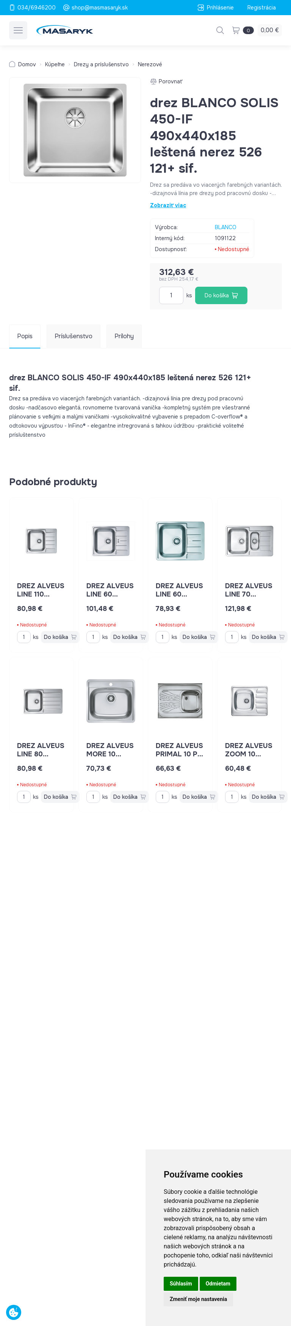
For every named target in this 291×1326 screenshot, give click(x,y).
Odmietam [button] (218, 1284)
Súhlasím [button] (181, 1284)
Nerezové (150, 64)
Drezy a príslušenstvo (101, 64)
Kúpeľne (55, 64)
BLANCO (225, 227)
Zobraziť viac (168, 205)
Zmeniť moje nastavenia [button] (198, 1299)
